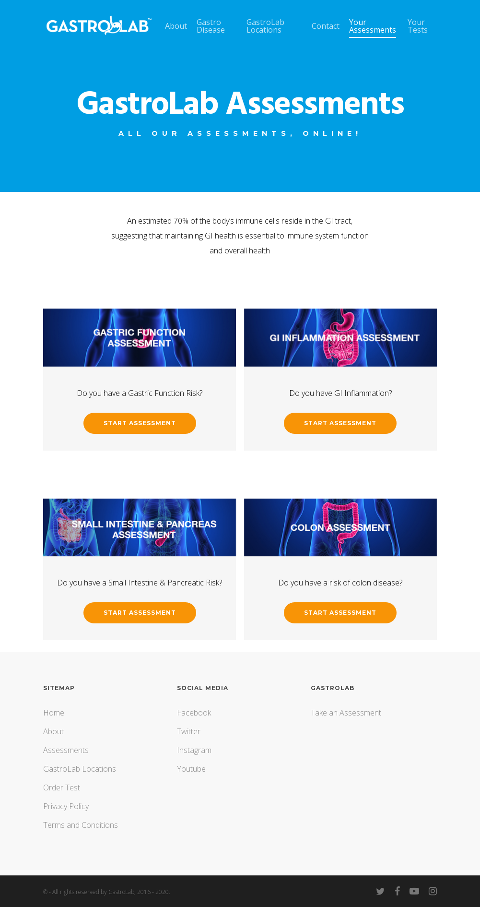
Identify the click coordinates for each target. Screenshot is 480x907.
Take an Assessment (346, 712)
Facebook (194, 712)
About (53, 731)
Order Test (61, 787)
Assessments (66, 750)
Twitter (188, 731)
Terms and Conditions (80, 825)
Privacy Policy (66, 806)
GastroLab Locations (79, 769)
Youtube (191, 769)
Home (53, 712)
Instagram (194, 750)
